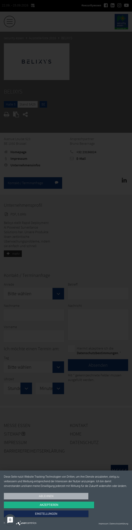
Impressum (103, 524)
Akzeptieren (66, 516)
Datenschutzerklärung (119, 524)
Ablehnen (22, 516)
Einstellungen (109, 516)
